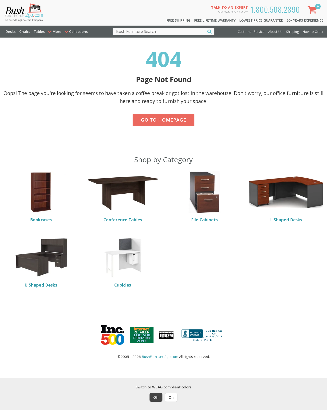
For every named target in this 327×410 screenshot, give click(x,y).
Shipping (292, 31)
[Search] (209, 31)
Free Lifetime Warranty (215, 20)
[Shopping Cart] (313, 11)
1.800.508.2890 (275, 9)
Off (156, 397)
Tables (39, 31)
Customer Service (251, 31)
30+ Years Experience (305, 20)
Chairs (24, 31)
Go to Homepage (163, 120)
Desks (10, 31)
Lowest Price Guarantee (261, 20)
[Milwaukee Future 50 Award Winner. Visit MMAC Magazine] (166, 335)
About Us (275, 31)
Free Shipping (178, 20)
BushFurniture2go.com (160, 356)
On (171, 397)
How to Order (313, 31)
